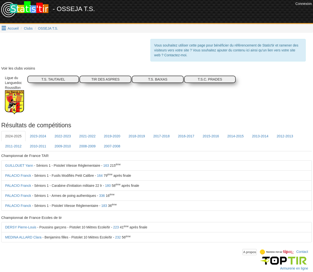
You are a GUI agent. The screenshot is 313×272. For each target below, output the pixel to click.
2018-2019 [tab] (137, 136)
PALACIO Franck (18, 175)
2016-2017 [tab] (186, 136)
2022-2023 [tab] (63, 136)
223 (116, 227)
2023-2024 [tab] (38, 136)
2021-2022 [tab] (87, 136)
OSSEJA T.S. (48, 28)
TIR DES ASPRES (105, 79)
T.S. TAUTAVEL (53, 79)
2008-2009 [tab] (87, 146)
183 (104, 206)
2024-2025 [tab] (13, 136)
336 (102, 196)
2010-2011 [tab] (38, 146)
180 (108, 186)
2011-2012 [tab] (13, 146)
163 (106, 165)
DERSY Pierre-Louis (20, 227)
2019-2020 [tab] (112, 136)
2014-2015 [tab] (235, 136)
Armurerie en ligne (294, 268)
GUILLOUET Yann (19, 165)
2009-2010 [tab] (63, 146)
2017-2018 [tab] (161, 136)
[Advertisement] (205, 12)
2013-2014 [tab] (260, 136)
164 (100, 175)
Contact (302, 252)
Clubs (28, 28)
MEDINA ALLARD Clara (23, 237)
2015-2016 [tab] (211, 136)
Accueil (13, 28)
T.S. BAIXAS (158, 79)
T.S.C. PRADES (210, 79)
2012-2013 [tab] (285, 136)
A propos (249, 252)
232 (118, 237)
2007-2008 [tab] (112, 146)
